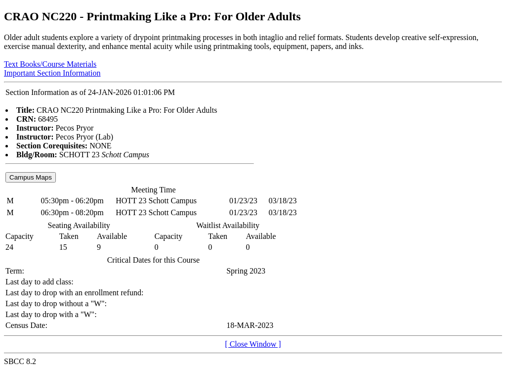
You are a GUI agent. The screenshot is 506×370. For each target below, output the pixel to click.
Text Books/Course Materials (50, 64)
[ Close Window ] (253, 344)
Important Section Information (52, 73)
